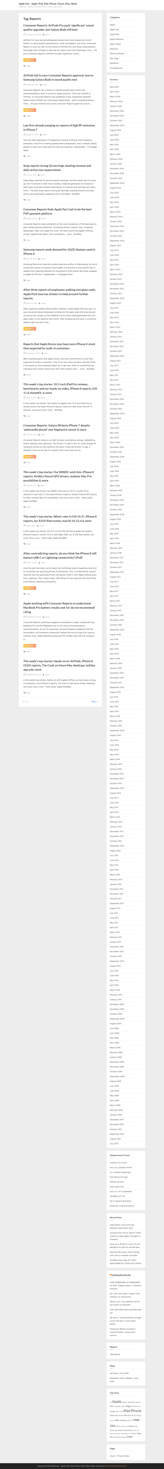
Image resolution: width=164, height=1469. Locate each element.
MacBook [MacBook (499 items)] (123, 1420)
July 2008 (114, 1086)
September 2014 (117, 730)
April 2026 (114, 92)
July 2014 (114, 740)
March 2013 (115, 817)
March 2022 (115, 327)
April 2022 (114, 322)
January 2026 (116, 106)
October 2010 (116, 956)
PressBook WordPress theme (116, 1466)
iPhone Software (117, 53)
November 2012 (117, 836)
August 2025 (115, 130)
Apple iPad (114, 34)
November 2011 (116, 894)
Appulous (114, 49)
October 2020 (116, 409)
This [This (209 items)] (129, 1433)
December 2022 (117, 284)
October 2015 (116, 682)
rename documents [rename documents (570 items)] (125, 1430)
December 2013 (117, 774)
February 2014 (116, 764)
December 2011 (116, 889)
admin (47, 34)
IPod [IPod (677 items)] (125, 1415)
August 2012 (115, 851)
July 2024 (114, 192)
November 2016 (117, 620)
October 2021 (116, 351)
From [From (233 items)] (139, 1406)
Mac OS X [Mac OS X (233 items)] (119, 1426)
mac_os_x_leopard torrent (121, 1167)
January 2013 (116, 827)
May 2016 (114, 649)
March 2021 (115, 385)
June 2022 (114, 312)
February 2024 (116, 216)
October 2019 (116, 452)
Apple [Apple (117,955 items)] (116, 1402)
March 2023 (115, 269)
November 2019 (117, 447)
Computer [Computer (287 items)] (117, 1406)
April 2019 (114, 481)
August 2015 (115, 692)
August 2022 (115, 303)
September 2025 (117, 125)
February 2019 (116, 490)
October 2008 (116, 1071)
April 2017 (114, 596)
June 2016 (114, 644)
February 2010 (116, 995)
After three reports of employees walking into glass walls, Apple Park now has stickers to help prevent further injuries (59, 294)
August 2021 (115, 361)
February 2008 (116, 1110)
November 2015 (117, 678)
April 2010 (114, 985)
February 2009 (116, 1052)
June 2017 (114, 586)
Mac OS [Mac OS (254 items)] (130, 1420)
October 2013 (116, 783)
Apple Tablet (115, 44)
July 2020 (114, 423)
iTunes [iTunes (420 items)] (138, 1415)
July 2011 (114, 913)
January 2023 (116, 279)
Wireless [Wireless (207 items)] (123, 1437)
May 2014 (114, 750)
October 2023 (116, 236)
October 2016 (116, 625)
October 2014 (116, 726)
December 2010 (117, 947)
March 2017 (115, 601)
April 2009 (114, 1043)
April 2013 (114, 812)
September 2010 (117, 961)
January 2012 (116, 884)
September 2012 (117, 846)
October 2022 (116, 293)
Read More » (30, 60)
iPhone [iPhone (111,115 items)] (136, 1411)
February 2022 (116, 332)
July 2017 (114, 582)
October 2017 (116, 567)
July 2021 (114, 365)
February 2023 (116, 274)
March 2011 (115, 932)
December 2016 (117, 615)
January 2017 (115, 610)
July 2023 (114, 250)
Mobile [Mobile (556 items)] (131, 1426)
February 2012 (116, 879)
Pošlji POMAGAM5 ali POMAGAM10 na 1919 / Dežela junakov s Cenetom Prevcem (125, 1285)
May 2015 (114, 706)
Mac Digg (114, 58)
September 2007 (117, 1134)
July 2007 (114, 1143)
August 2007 (115, 1139)
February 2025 (116, 159)
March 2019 (115, 486)
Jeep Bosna (115, 1354)
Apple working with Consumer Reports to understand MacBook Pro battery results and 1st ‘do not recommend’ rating (59, 607)
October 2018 (116, 509)
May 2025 (114, 144)
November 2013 (117, 778)
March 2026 (115, 96)
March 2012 (115, 874)
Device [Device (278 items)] (123, 1406)
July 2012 (114, 855)
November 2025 (117, 116)
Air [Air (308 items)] (111, 1402)
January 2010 (116, 999)
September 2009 (117, 1019)
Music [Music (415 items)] (112, 1430)
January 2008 (116, 1115)
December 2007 (117, 1119)
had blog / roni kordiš (119, 1373)
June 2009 (114, 1033)
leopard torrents (117, 1182)
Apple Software (116, 39)
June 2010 (114, 975)
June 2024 (114, 197)
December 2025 (117, 111)
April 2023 (114, 265)
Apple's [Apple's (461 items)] (124, 1402)
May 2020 (114, 433)
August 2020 (115, 418)
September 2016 (117, 630)
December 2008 (117, 1062)
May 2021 (114, 375)
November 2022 (117, 288)
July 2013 (114, 798)
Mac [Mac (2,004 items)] (117, 1420)
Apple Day (114, 29)
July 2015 (114, 697)
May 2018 (114, 533)
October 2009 (116, 1014)
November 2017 (117, 562)
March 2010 (115, 990)
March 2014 (115, 759)
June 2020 (114, 428)
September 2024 (117, 183)
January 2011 (115, 942)
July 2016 (114, 639)
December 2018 (117, 500)
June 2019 (114, 471)
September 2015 (117, 687)
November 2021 (117, 346)
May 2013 (114, 807)
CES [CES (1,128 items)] (112, 1406)
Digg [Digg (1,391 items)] (128, 1406)
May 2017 (114, 591)
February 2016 (116, 663)
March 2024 (115, 212)
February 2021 (116, 389)
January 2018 (116, 553)
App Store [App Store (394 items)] (131, 1402)
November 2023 (117, 231)
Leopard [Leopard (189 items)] (112, 1420)
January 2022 (116, 337)
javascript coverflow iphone (122, 1206)
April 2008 (114, 1100)
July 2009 (114, 1028)
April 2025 (114, 149)
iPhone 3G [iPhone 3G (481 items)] (114, 1415)
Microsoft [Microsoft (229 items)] (125, 1426)
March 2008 (115, 1105)
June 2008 (114, 1091)
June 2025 (114, 140)
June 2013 (114, 802)
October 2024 (116, 178)
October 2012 (116, 841)
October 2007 (116, 1129)
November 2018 (117, 505)
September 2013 (117, 788)
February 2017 (116, 606)
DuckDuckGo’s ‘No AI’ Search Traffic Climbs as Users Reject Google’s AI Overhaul (125, 1236)
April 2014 (114, 754)
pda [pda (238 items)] (116, 1430)
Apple (28, 66)
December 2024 (117, 168)
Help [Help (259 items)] (117, 1411)
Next (93, 701)
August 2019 (115, 461)
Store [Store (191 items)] (118, 1433)
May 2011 (114, 923)
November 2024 (117, 173)
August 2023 (115, 245)
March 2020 (115, 442)
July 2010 (114, 971)
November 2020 (117, 404)
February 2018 (116, 548)
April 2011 (114, 927)
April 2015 (114, 711)
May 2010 (114, 980)
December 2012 (117, 831)
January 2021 (116, 394)
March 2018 (115, 543)
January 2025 (116, 164)
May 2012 (114, 865)
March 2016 (115, 658)
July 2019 (114, 466)
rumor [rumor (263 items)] (134, 1430)
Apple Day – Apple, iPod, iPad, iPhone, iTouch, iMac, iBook (48, 3)
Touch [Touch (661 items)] (134, 1433)
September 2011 (117, 903)
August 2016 (115, 634)
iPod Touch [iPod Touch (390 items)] (132, 1415)
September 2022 (117, 298)
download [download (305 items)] (134, 1406)
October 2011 (115, 898)
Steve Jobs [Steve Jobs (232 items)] (113, 1433)
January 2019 (116, 495)
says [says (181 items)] (138, 1430)
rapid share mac (117, 1187)
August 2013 (115, 793)
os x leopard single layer (120, 1172)
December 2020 (117, 399)
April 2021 (114, 380)
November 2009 (117, 1009)
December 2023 (117, 226)
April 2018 (114, 538)
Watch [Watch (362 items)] (112, 1437)
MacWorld (114, 63)
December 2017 (116, 557)
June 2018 (114, 529)
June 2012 (114, 860)
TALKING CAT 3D (117, 1196)
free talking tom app (119, 1177)
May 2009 (114, 1038)
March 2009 (115, 1047)
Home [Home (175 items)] (121, 1411)
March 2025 (115, 154)
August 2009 (115, 1023)
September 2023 (117, 241)
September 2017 (117, 572)
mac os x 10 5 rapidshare (121, 1191)
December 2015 (117, 673)
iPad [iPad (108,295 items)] (126, 1411)
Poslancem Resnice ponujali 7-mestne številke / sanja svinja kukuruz (123, 1332)
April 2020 (114, 437)
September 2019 (117, 457)
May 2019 (114, 476)
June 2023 (114, 255)
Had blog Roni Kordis (121, 1275)
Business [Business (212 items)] (138, 1402)
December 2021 (117, 341)
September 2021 (117, 356)
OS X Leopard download (120, 1201)
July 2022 (114, 308)
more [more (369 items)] (136, 1426)
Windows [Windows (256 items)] (118, 1437)
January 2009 (116, 1057)
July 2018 (114, 524)
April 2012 (114, 870)
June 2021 (114, 370)
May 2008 (114, 1095)
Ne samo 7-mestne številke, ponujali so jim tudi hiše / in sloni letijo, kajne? (125, 1320)
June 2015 (114, 702)
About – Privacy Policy (119, 1456)
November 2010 (117, 951)
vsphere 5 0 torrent (118, 1162)
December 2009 (117, 1004)
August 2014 (115, 735)
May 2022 (114, 317)
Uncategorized (116, 68)
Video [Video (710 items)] (139, 1433)
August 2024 (115, 188)
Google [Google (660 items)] (112, 1411)
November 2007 (117, 1124)
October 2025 (116, 120)
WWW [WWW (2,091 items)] (130, 1437)
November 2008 (117, 1067)
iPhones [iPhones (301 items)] (120, 1415)
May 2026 (114, 87)
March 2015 (115, 716)
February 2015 (116, 721)
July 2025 (114, 135)
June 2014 (114, 745)
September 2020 (117, 413)
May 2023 (114, 260)
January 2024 (116, 221)
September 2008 (117, 1076)
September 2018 (117, 514)
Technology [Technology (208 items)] (124, 1433)
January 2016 (116, 668)
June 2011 (114, 918)
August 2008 (115, 1081)
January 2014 (116, 769)
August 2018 (115, 519)
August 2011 (115, 908)
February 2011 (116, 937)
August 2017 (115, 577)
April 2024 (114, 207)
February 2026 (116, 101)
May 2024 (114, 202)
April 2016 (114, 654)
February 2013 (116, 822)
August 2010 (115, 966)
